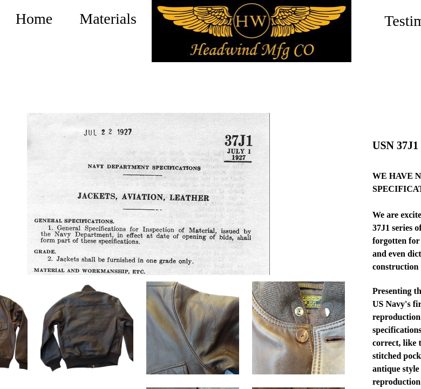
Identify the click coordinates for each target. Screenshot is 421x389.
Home (34, 18)
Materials (108, 18)
